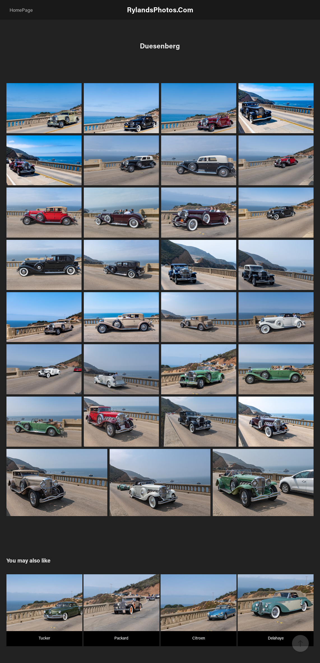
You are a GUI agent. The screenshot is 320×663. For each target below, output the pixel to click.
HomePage (21, 10)
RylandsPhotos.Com (160, 9)
